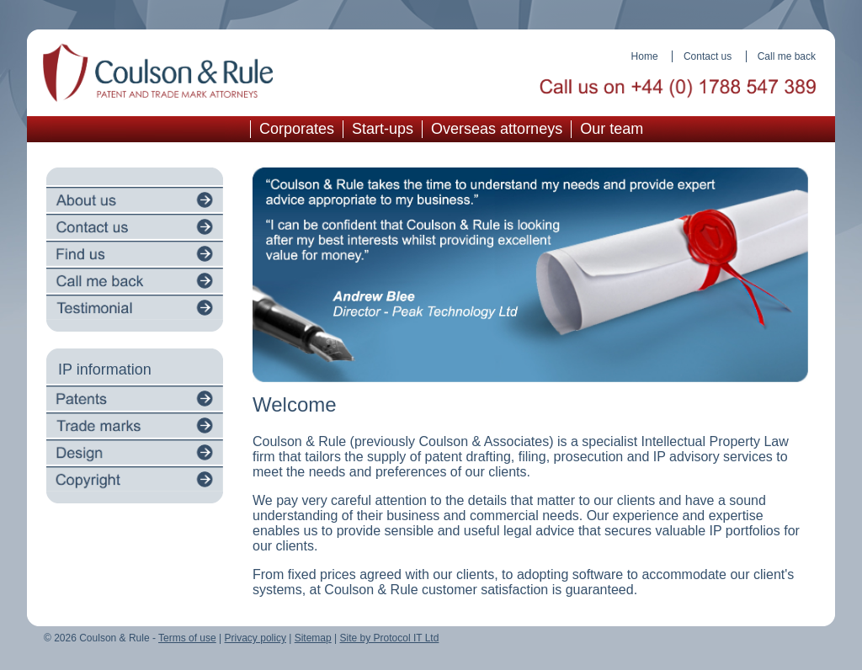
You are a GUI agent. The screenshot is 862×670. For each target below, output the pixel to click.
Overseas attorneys (496, 128)
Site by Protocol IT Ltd (389, 638)
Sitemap (313, 638)
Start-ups (382, 128)
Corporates (296, 128)
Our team (611, 128)
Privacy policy (255, 638)
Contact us (708, 56)
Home (644, 56)
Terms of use (187, 638)
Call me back (787, 56)
